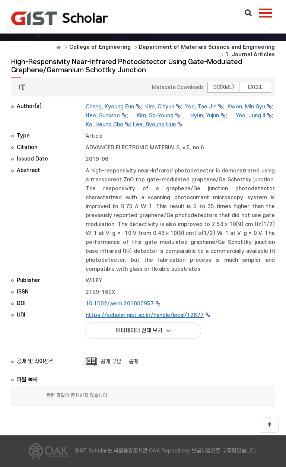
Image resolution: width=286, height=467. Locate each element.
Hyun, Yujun (204, 115)
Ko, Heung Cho (104, 124)
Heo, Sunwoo (103, 115)
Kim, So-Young (155, 115)
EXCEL (255, 87)
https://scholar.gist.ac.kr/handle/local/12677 (145, 315)
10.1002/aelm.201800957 (120, 304)
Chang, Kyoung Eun (110, 107)
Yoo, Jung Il (250, 115)
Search (248, 13)
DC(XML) (223, 87)
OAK (59, 18)
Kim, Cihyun (159, 107)
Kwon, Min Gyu (246, 107)
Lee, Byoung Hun (154, 124)
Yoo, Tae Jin (200, 107)
